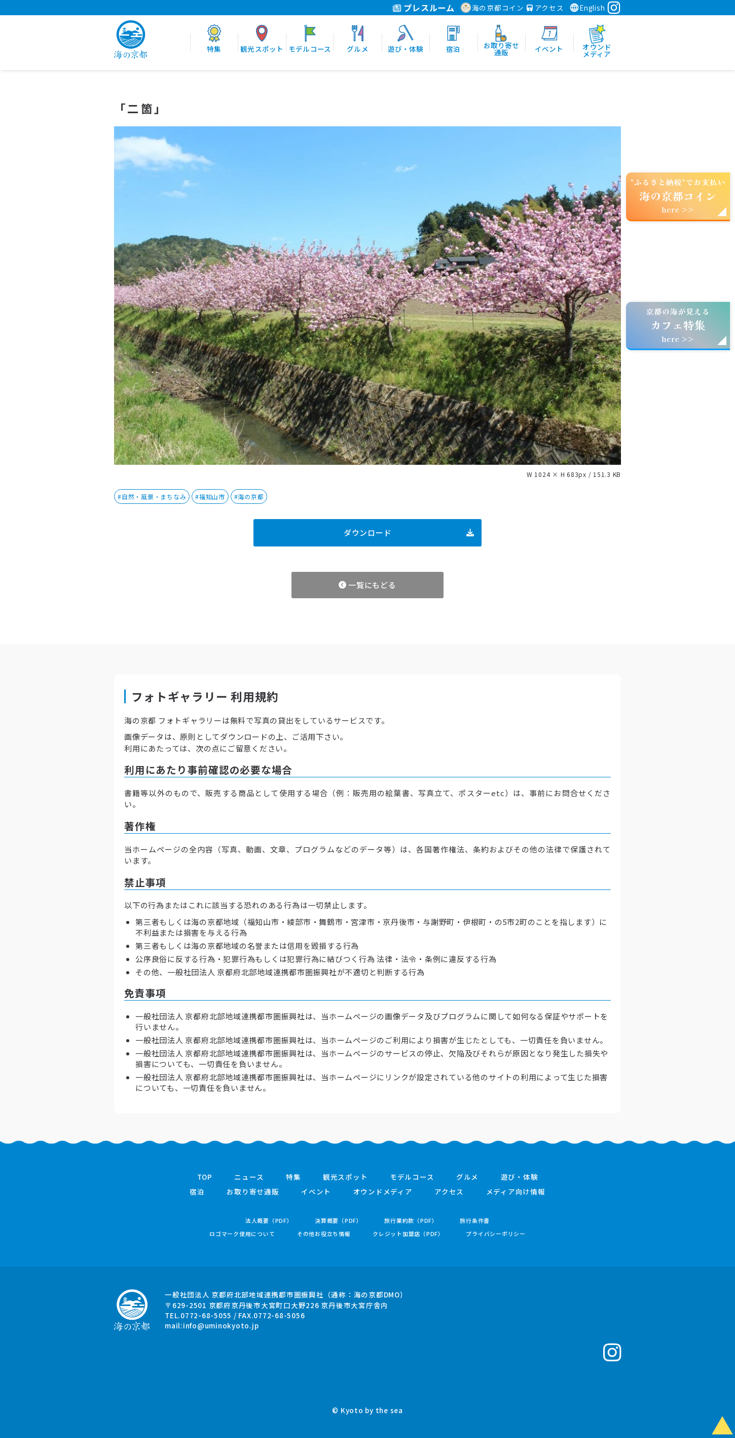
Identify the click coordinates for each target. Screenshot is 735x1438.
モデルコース (412, 1177)
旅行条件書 (475, 1220)
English (587, 8)
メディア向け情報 (515, 1191)
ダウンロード (409, 532)
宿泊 (197, 1191)
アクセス (545, 8)
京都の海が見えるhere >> (678, 325)
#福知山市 (210, 496)
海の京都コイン (492, 8)
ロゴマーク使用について (242, 1234)
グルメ (467, 1177)
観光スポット (345, 1177)
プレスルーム (423, 8)
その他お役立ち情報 (324, 1234)
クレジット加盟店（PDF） (408, 1234)
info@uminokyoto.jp (221, 1325)
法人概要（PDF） (269, 1220)
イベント (316, 1191)
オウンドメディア (383, 1191)
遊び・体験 (519, 1177)
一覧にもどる (367, 584)
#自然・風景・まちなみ (152, 496)
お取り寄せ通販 (253, 1191)
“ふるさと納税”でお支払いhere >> (678, 196)
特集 (293, 1177)
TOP (204, 1177)
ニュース (249, 1177)
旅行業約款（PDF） (411, 1220)
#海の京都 (249, 496)
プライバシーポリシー (496, 1234)
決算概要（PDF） (338, 1220)
